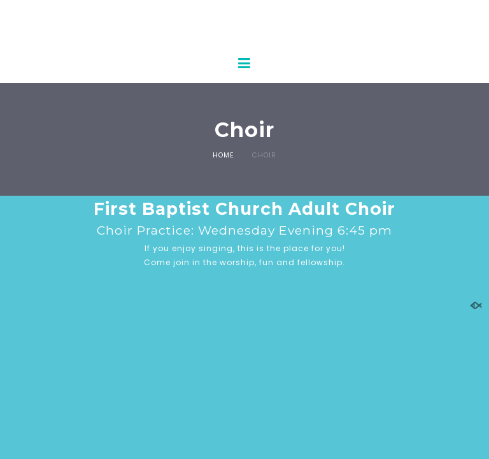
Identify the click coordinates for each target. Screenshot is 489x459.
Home (223, 155)
